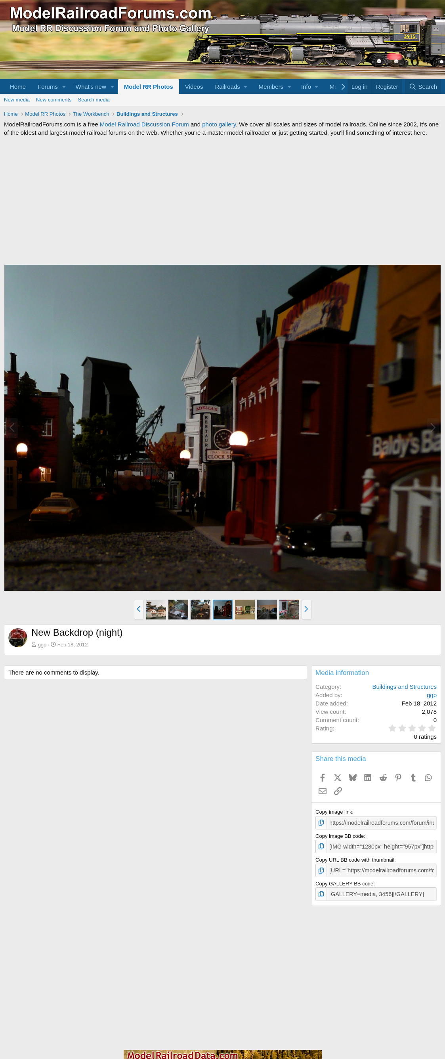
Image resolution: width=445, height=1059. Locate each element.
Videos (194, 86)
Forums (48, 86)
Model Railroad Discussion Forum (144, 124)
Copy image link (333, 812)
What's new (91, 86)
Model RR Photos (148, 86)
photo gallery (219, 124)
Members (271, 86)
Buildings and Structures (404, 686)
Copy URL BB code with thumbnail (354, 858)
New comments (54, 100)
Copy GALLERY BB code (344, 882)
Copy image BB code (339, 835)
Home (18, 86)
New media (17, 100)
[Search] (423, 86)
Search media (94, 100)
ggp (42, 645)
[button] (64, 86)
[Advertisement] (222, 200)
